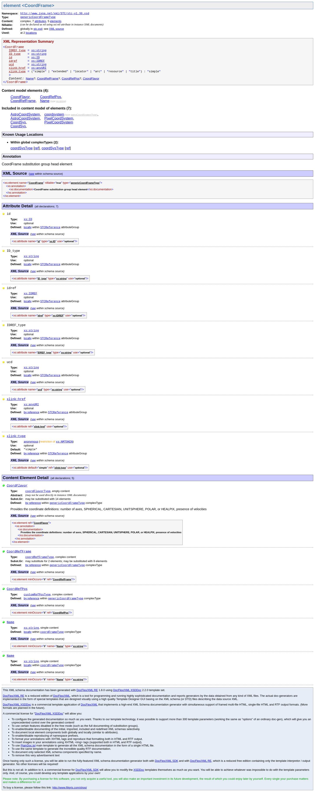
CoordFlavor (91, 78)
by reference (31, 412)
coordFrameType (52, 632)
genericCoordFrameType (38, 17)
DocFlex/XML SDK (166, 760)
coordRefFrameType (39, 557)
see (32, 173)
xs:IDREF (38, 61)
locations (31, 32)
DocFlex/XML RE (87, 690)
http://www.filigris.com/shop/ (69, 787)
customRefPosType (37, 594)
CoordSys (18, 122)
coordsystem (54, 114)
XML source (56, 28)
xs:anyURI (38, 68)
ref (37, 148)
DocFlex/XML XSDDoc (127, 690)
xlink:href (16, 399)
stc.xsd (37, 28)
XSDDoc (138, 769)
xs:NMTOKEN (64, 441)
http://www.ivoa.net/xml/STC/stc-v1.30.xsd (54, 13)
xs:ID (35, 57)
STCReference (50, 227)
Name (30, 78)
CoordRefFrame (47, 78)
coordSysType (21, 148)
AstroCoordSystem (25, 114)
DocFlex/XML (61, 695)
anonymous (31, 441)
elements (55, 21)
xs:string (38, 50)
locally (28, 227)
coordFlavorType (38, 491)
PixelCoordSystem (58, 118)
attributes (40, 21)
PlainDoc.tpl (28, 745)
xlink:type (16, 436)
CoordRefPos (71, 78)
